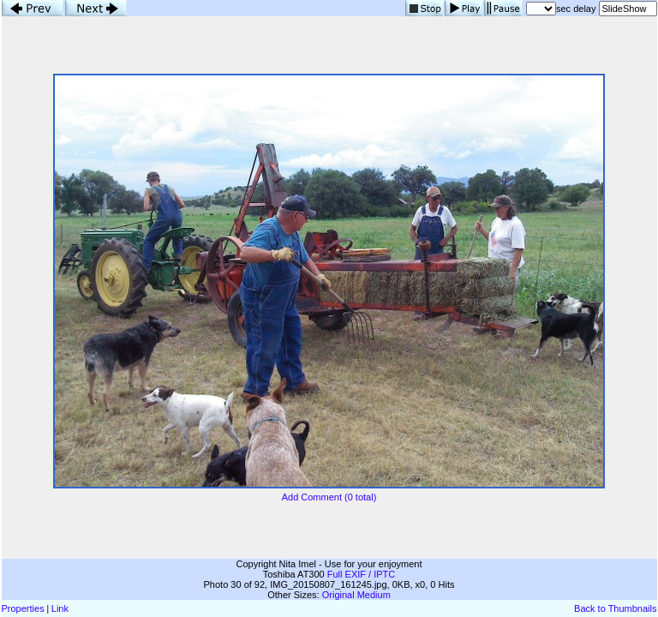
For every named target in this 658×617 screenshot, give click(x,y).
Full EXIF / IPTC (361, 574)
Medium (374, 595)
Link (60, 608)
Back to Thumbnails (615, 608)
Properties (23, 608)
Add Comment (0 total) (329, 497)
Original (338, 595)
